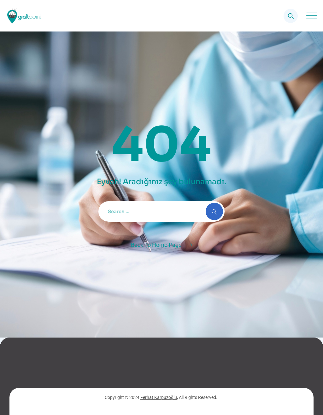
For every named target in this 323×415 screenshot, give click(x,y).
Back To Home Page (156, 245)
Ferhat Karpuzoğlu (158, 397)
